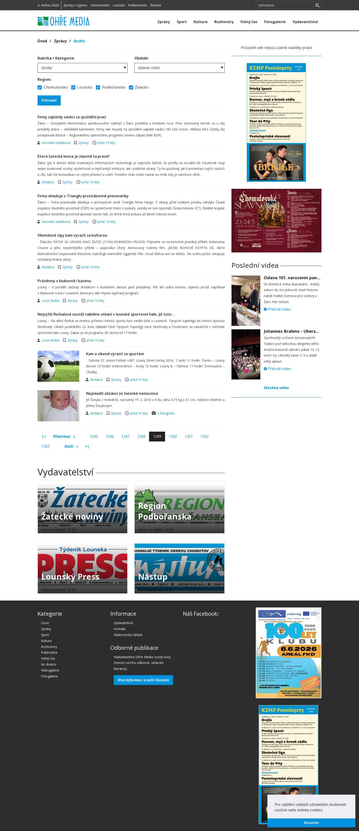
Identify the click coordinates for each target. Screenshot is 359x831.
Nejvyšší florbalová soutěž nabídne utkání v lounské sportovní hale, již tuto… (106, 314)
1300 (173, 436)
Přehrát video (277, 309)
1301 (189, 436)
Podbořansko (137, 5)
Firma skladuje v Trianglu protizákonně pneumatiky (83, 195)
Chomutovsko (100, 5)
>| (87, 446)
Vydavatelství (305, 21)
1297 (125, 436)
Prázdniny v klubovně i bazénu (64, 280)
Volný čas (248, 21)
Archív (79, 40)
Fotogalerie (275, 21)
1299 (157, 436)
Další (71, 446)
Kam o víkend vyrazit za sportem (115, 353)
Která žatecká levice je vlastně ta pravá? (74, 156)
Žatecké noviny (72, 516)
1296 (110, 436)
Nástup (153, 576)
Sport (182, 21)
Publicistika (49, 652)
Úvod (42, 40)
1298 (141, 436)
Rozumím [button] (311, 823)
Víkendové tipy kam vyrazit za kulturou (72, 235)
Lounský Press (70, 576)
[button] (324, 810)
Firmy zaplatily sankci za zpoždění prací (72, 116)
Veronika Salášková (56, 143)
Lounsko (119, 5)
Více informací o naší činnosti (143, 679)
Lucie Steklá (51, 300)
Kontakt (119, 629)
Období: (141, 58)
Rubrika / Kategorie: (56, 58)
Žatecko (155, 5)
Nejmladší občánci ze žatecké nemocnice (122, 393)
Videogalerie (50, 670)
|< (43, 436)
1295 (94, 436)
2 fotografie (166, 413)
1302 (204, 436)
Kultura (200, 21)
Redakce (48, 182)
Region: (44, 79)
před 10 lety (106, 143)
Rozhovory (224, 21)
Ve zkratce (48, 664)
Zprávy (163, 21)
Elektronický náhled (128, 635)
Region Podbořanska (165, 511)
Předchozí (64, 436)
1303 (45, 446)
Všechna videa (276, 387)
